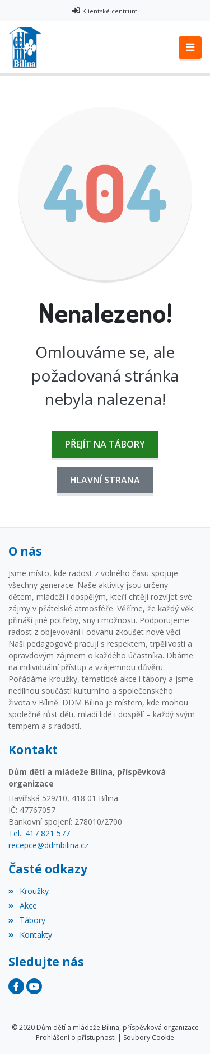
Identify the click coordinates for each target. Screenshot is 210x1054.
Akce (22, 905)
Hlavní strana (105, 480)
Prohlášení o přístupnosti (76, 1037)
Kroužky (28, 891)
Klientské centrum (110, 11)
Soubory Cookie (148, 1037)
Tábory (26, 920)
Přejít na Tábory (105, 444)
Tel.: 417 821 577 (39, 833)
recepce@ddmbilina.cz (48, 845)
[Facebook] (16, 986)
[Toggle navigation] (190, 47)
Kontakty (30, 934)
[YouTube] (34, 986)
